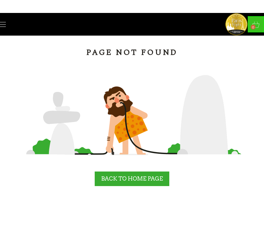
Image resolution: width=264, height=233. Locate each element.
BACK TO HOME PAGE (132, 178)
